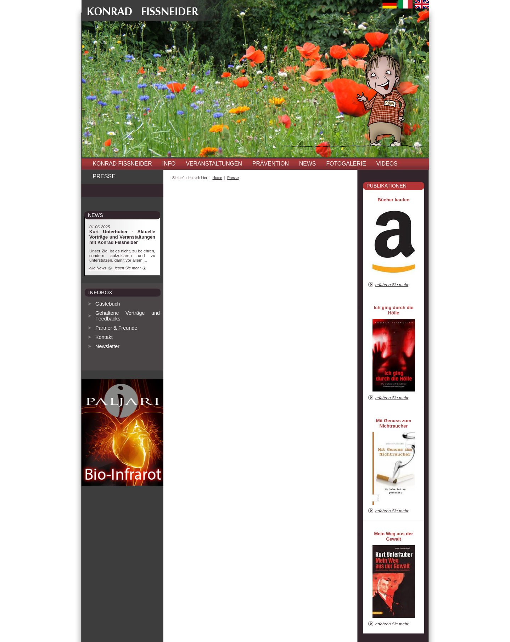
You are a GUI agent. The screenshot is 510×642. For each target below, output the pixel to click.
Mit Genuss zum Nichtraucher (393, 423)
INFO (169, 164)
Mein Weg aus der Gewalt (393, 536)
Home (217, 178)
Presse (104, 176)
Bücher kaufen (394, 199)
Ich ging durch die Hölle (394, 310)
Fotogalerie (346, 164)
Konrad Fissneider (122, 164)
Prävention (270, 164)
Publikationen (386, 186)
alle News (97, 268)
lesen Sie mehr (128, 268)
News (307, 164)
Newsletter (107, 346)
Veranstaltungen (214, 164)
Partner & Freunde (116, 328)
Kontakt (104, 337)
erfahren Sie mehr (391, 284)
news (95, 215)
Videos (387, 164)
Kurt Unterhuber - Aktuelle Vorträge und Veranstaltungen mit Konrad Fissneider (122, 237)
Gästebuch (107, 304)
